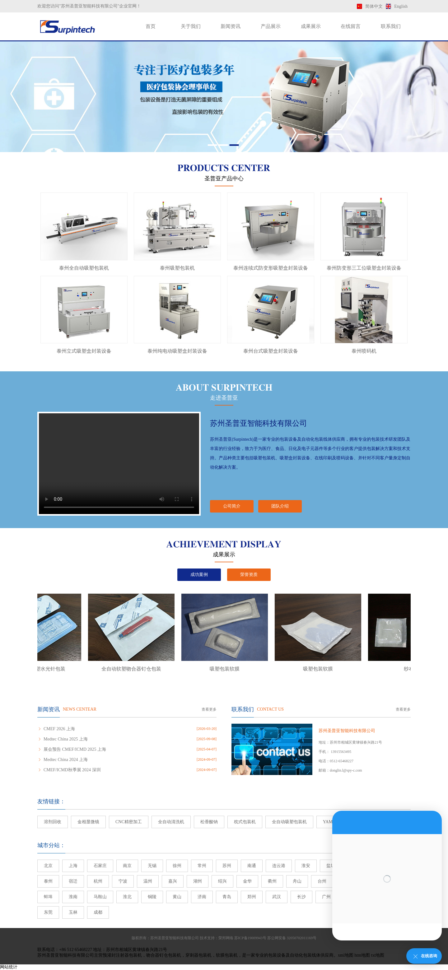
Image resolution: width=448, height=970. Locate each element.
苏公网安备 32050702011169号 (291, 938)
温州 (147, 881)
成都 (98, 912)
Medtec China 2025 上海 (66, 739)
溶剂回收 (52, 821)
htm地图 (362, 955)
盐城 (330, 865)
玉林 (73, 912)
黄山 (177, 896)
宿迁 (73, 881)
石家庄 (100, 865)
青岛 (226, 896)
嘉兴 (172, 881)
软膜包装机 (227, 955)
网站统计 (8, 967)
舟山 (297, 881)
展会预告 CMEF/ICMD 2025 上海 (75, 749)
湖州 (197, 881)
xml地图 (345, 955)
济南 (202, 896)
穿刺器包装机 (198, 955)
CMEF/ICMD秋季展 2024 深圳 (72, 770)
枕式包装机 (245, 821)
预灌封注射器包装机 (122, 955)
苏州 (226, 865)
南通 (251, 865)
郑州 (251, 896)
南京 (127, 865)
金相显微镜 (88, 821)
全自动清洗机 (171, 821)
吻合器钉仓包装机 (163, 955)
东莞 (48, 912)
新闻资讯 (230, 26)
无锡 (152, 865)
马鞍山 (100, 896)
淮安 (305, 865)
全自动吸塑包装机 (289, 821)
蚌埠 (48, 896)
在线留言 (351, 26)
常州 (202, 865)
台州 (322, 881)
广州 (326, 896)
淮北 (127, 896)
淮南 (73, 896)
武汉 (276, 896)
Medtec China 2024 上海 (66, 759)
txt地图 (378, 955)
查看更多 (209, 709)
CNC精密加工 (128, 821)
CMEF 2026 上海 (59, 728)
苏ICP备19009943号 (250, 938)
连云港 (278, 865)
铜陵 (152, 896)
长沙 (301, 896)
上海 (73, 865)
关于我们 (191, 26)
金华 (247, 881)
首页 (151, 26)
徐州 (177, 865)
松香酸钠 (209, 821)
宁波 (123, 881)
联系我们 (391, 26)
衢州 (272, 881)
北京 (48, 865)
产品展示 (271, 26)
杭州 (98, 881)
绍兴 (222, 881)
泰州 (48, 881)
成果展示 (311, 26)
